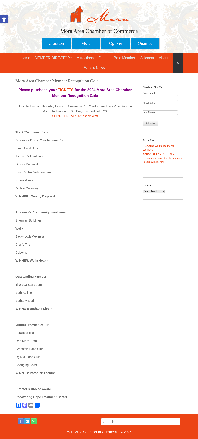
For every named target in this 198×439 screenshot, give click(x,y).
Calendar (147, 58)
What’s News (94, 68)
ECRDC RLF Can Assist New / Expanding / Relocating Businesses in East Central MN (162, 158)
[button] (178, 63)
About (163, 58)
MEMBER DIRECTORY (53, 58)
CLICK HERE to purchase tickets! (75, 116)
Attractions (85, 58)
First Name (149, 102)
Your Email (149, 93)
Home (25, 58)
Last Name (149, 112)
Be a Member (124, 58)
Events (103, 58)
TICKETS (66, 90)
